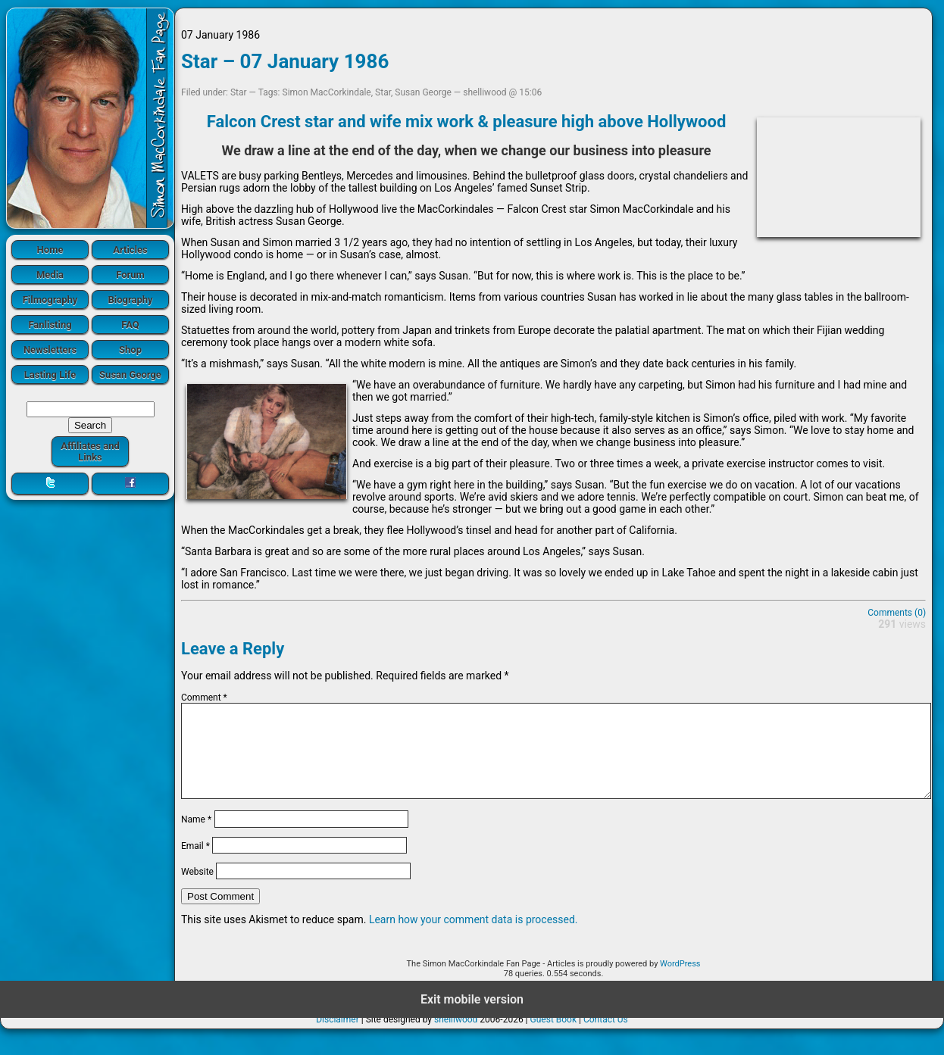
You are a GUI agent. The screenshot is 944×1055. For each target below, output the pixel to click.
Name (196, 837)
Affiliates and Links (90, 451)
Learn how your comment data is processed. (473, 938)
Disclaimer (337, 1037)
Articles (130, 249)
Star (238, 92)
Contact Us (605, 1037)
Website (197, 890)
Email (195, 863)
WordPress (680, 982)
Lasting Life (50, 374)
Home (50, 249)
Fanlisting (49, 324)
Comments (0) (896, 612)
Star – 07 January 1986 (285, 61)
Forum (130, 274)
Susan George (130, 374)
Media (50, 274)
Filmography (50, 299)
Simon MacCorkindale (327, 92)
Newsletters (50, 349)
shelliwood (455, 1037)
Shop (130, 349)
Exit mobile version (472, 1017)
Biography (130, 299)
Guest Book (553, 1037)
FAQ (130, 324)
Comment (204, 697)
